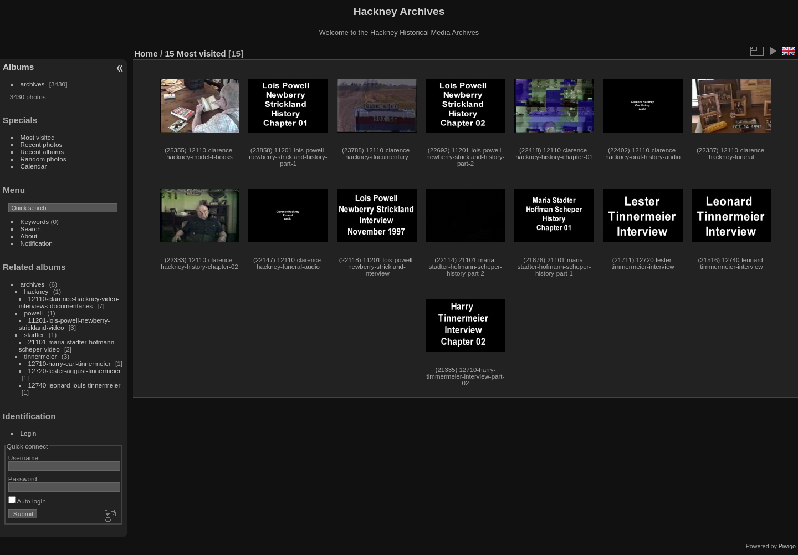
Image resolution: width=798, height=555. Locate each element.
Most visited (38, 137)
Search (31, 228)
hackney (36, 291)
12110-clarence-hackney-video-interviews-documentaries (69, 302)
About (29, 236)
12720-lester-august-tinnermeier (74, 370)
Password (22, 478)
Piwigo (787, 546)
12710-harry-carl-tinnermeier (69, 363)
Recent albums (42, 151)
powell (33, 313)
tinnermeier (40, 356)
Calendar (34, 166)
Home (146, 53)
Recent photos (42, 144)
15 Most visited (195, 53)
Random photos (43, 158)
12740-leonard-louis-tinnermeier (74, 385)
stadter (34, 334)
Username (23, 457)
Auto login (27, 501)
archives (33, 84)
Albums (18, 67)
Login (29, 433)
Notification (37, 243)
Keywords (35, 221)
